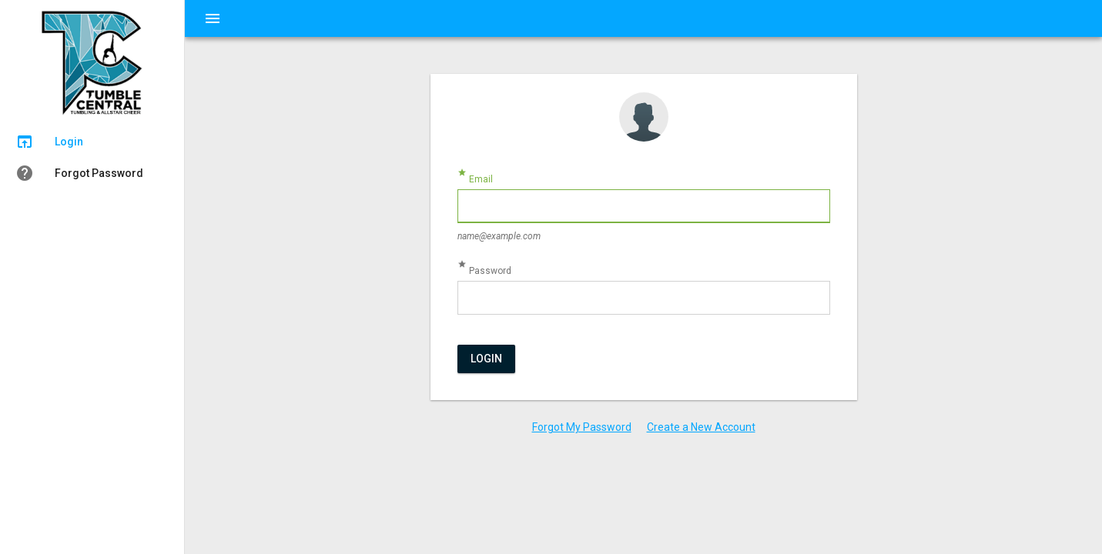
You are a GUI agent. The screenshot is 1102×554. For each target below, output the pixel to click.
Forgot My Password (581, 427)
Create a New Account (701, 427)
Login (486, 358)
